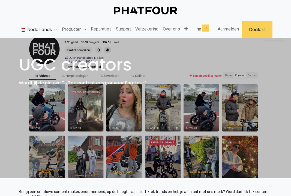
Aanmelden (228, 29)
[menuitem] (101, 29)
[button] (186, 29)
